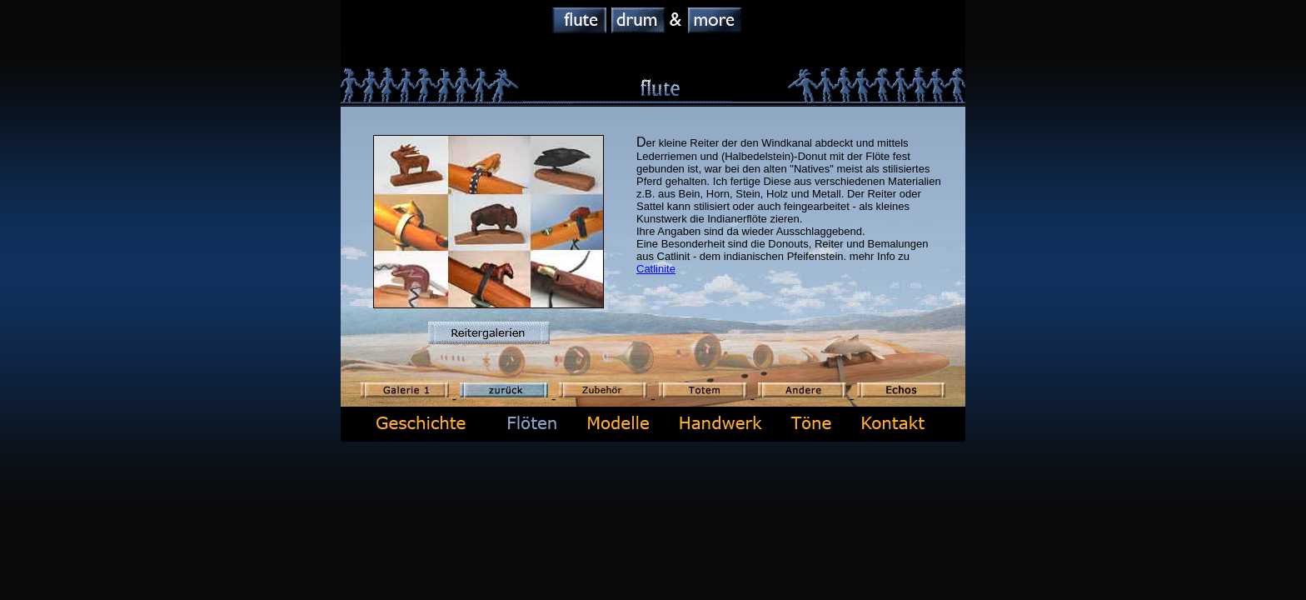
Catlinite (655, 268)
